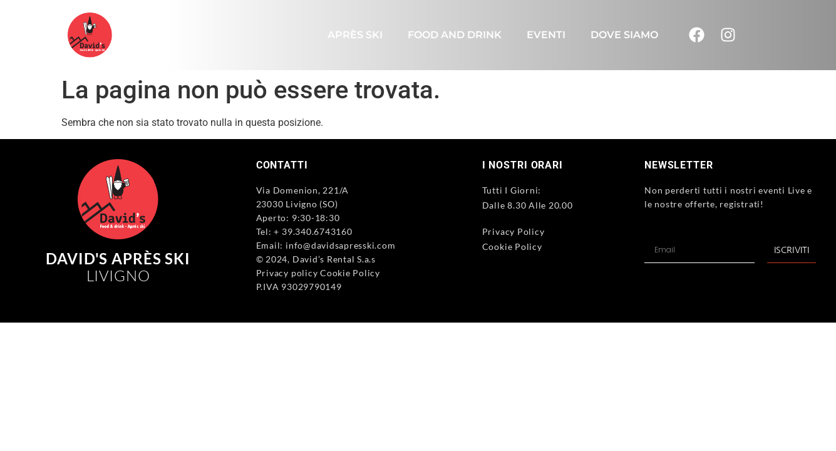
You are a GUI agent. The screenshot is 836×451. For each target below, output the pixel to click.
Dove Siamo (624, 35)
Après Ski (355, 35)
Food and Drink (455, 35)
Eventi (546, 35)
